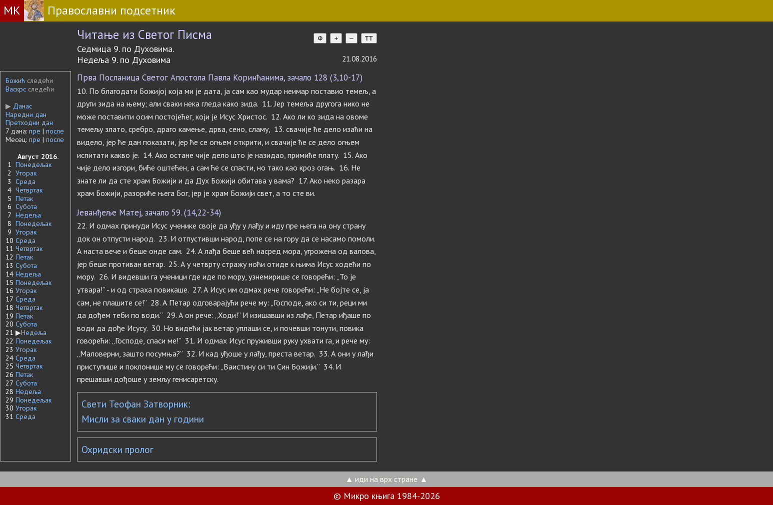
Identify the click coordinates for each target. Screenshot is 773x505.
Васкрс (16, 89)
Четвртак (29, 190)
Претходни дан (29, 122)
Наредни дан (26, 114)
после (55, 131)
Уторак (26, 173)
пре (34, 131)
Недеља (28, 215)
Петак (24, 198)
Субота (26, 206)
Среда (26, 181)
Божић (15, 80)
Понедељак (34, 164)
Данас (19, 106)
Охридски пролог (118, 450)
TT (369, 38)
